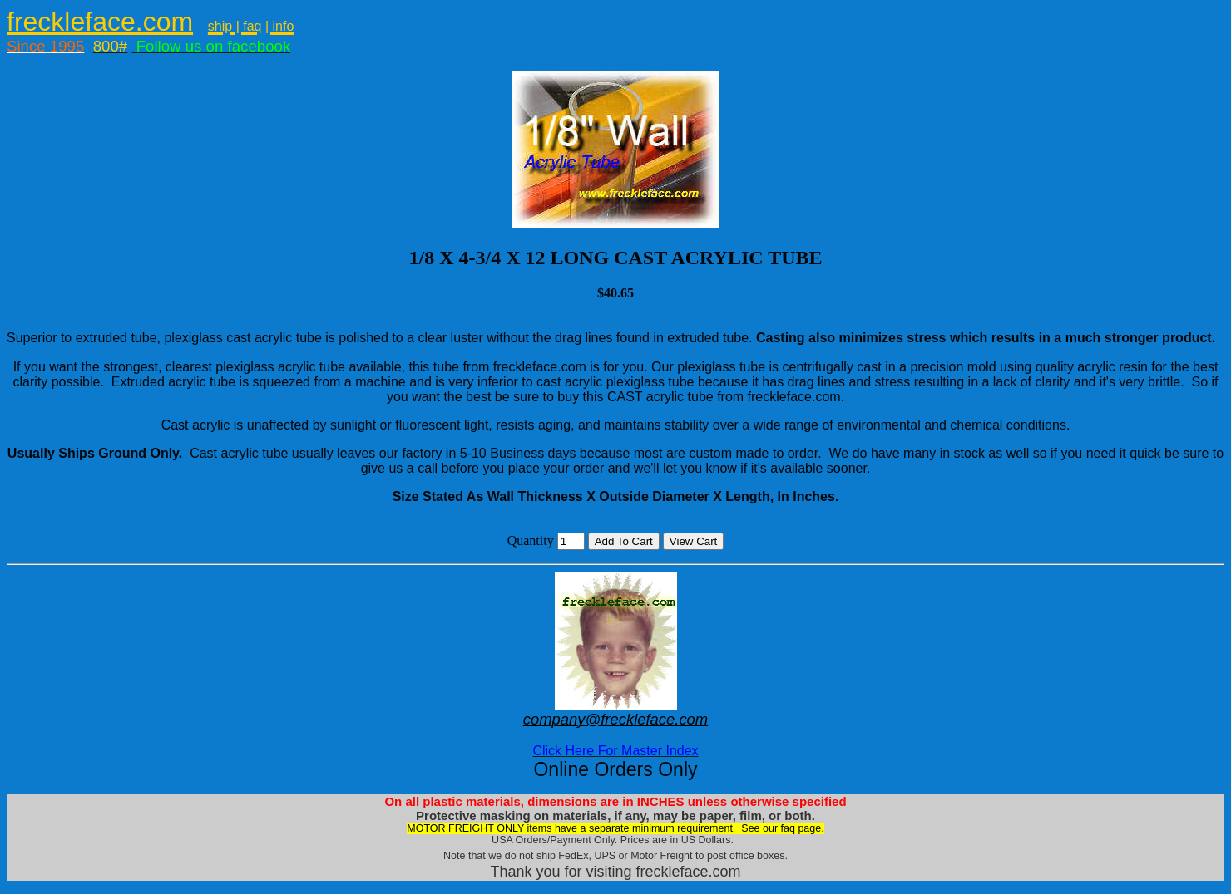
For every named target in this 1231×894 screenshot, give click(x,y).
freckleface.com (100, 22)
